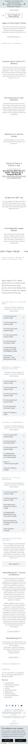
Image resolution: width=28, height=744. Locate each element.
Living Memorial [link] (14, 723)
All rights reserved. (14, 652)
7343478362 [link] (14, 10)
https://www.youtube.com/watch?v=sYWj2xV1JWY (14, 177)
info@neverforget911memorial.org (11, 712)
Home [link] (14, 721)
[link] (14, 15)
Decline (7, 740)
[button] (3, 15)
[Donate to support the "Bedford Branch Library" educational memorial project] (14, 3)
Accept (20, 740)
